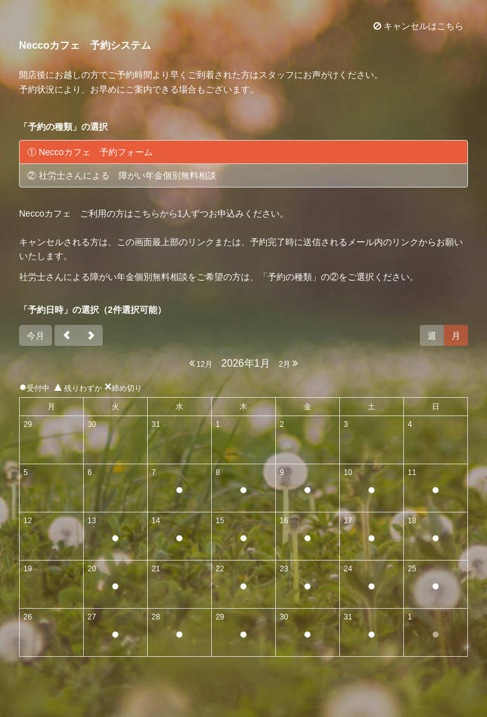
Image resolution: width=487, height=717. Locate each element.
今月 (35, 336)
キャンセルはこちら (418, 26)
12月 (201, 363)
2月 (288, 363)
